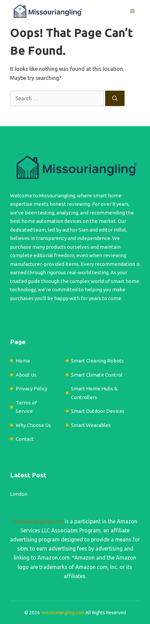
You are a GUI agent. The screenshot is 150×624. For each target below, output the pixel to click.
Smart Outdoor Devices (98, 411)
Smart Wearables (91, 425)
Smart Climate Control (97, 375)
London (18, 494)
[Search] (115, 98)
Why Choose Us (33, 425)
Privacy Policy (31, 388)
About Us (26, 375)
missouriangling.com (38, 521)
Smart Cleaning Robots (97, 361)
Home (23, 361)
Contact (25, 439)
